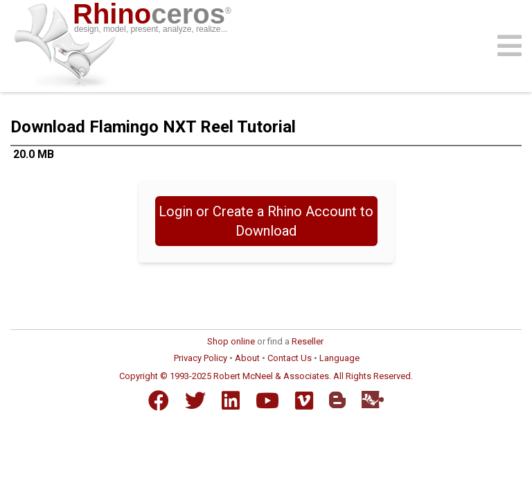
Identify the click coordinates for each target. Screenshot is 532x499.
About (247, 358)
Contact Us (289, 358)
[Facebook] (158, 400)
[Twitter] (195, 400)
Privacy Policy (200, 358)
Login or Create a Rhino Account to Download (266, 221)
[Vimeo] (304, 400)
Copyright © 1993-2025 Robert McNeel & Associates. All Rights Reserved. (266, 376)
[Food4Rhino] (373, 399)
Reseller (307, 341)
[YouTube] (267, 400)
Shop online (231, 341)
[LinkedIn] (231, 400)
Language (339, 358)
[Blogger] (337, 400)
